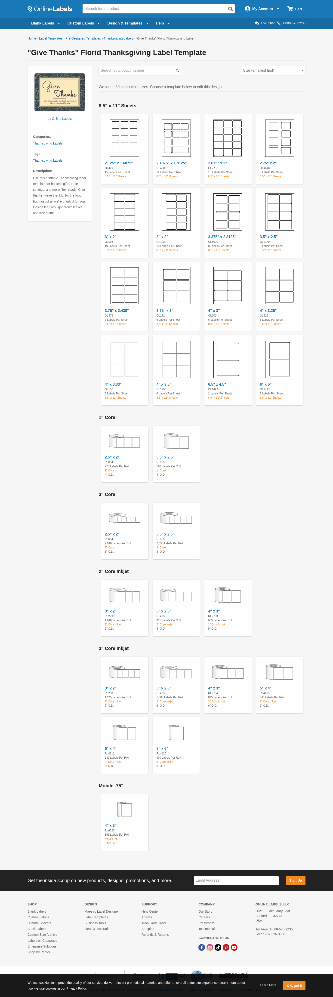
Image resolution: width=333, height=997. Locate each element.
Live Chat (264, 23)
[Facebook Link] (202, 947)
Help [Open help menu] (163, 23)
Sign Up (295, 880)
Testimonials (207, 929)
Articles (147, 917)
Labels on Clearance (42, 940)
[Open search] (230, 9)
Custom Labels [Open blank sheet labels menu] (84, 23)
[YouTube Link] (234, 947)
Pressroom (206, 923)
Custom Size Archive (42, 934)
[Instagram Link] (210, 947)
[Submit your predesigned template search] (177, 70)
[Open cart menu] (294, 9)
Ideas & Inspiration (97, 929)
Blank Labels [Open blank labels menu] (45, 23)
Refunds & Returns (155, 934)
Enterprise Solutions (42, 946)
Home (32, 38)
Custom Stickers (39, 923)
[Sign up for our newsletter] (236, 880)
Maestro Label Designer (101, 911)
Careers (204, 917)
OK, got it (294, 986)
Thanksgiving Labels (118, 38)
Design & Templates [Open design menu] (127, 23)
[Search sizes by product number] (140, 70)
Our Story (205, 911)
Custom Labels (38, 917)
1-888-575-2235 (291, 23)
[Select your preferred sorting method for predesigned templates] (273, 70)
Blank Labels (37, 911)
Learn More (268, 985)
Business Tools (95, 923)
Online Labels (62, 118)
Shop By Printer (39, 952)
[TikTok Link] (218, 947)
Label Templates (51, 38)
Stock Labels (37, 929)
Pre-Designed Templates (83, 38)
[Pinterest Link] (226, 947)
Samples (148, 929)
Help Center (150, 911)
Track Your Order (154, 923)
